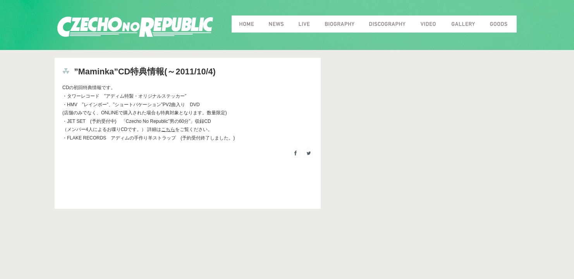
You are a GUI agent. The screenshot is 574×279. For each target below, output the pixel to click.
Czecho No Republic (135, 27)
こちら (168, 129)
